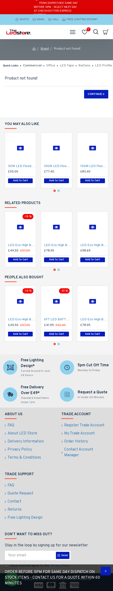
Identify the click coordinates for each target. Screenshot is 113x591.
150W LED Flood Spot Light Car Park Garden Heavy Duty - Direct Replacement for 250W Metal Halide (93, 166)
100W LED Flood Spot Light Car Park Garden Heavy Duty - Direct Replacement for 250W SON (57, 166)
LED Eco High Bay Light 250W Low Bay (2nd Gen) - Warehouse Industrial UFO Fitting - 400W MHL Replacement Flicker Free (93, 245)
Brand (45, 49)
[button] (54, 191)
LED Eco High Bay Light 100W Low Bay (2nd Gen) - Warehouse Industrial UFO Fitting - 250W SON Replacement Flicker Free (21, 245)
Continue (95, 94)
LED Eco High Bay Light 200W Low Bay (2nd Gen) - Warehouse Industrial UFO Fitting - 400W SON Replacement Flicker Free (57, 245)
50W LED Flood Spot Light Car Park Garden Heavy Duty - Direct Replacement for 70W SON (21, 166)
